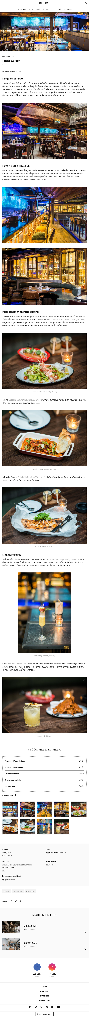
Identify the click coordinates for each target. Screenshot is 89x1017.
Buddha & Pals (30, 926)
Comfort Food (30, 891)
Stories (46, 9)
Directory (68, 9)
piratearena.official (13, 876)
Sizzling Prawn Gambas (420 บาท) (25, 400)
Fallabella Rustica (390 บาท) (31, 477)
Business (44, 996)
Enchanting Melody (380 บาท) (66, 559)
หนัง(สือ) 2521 (30, 943)
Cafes (31, 9)
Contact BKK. (44, 1001)
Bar (13, 57)
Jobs (44, 986)
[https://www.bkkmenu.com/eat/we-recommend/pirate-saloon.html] (20, 901)
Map (3, 870)
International (18, 891)
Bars (38, 9)
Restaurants (21, 9)
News (54, 9)
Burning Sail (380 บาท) (17, 663)
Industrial (32, 929)
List (59, 9)
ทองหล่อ (5, 65)
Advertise (44, 991)
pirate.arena (10, 880)
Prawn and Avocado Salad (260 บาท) (68, 319)
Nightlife (6, 891)
